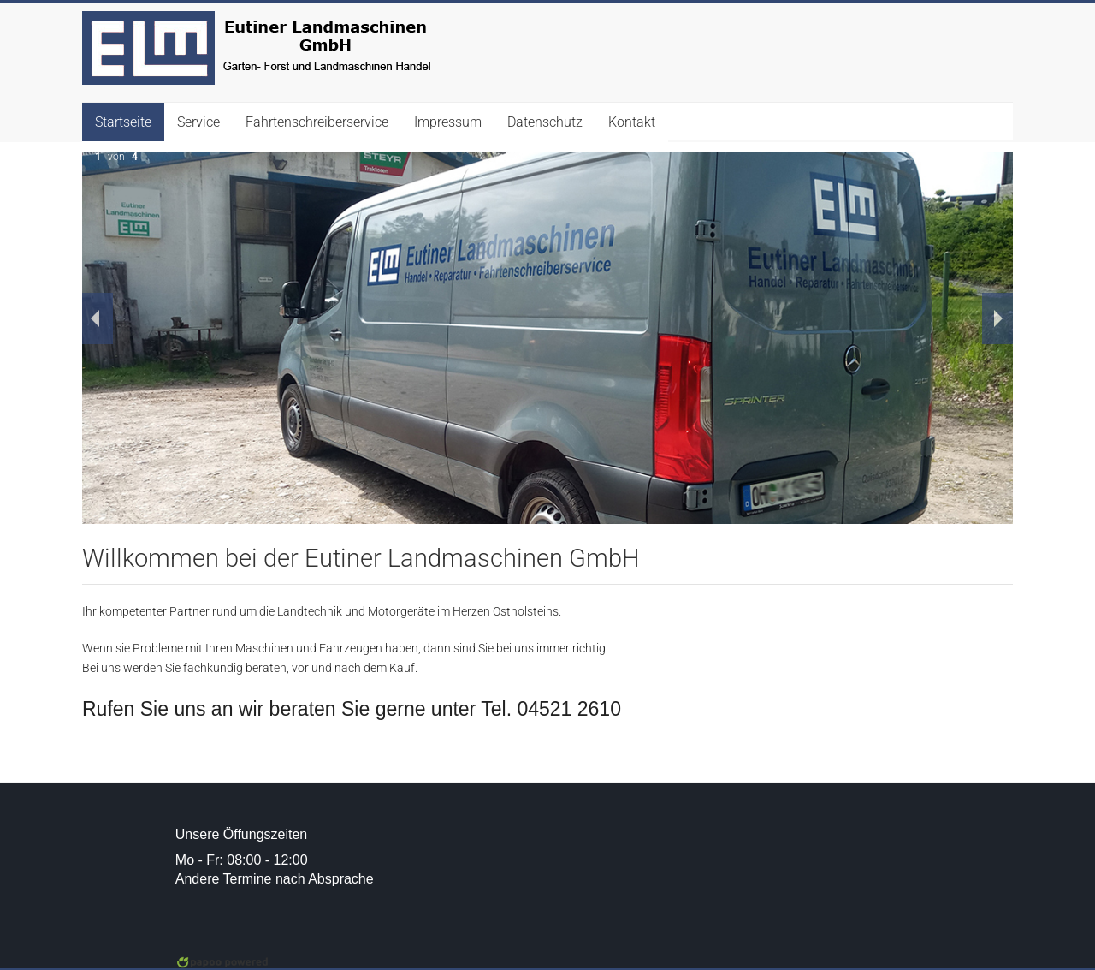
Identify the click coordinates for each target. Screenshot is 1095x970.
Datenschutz (545, 122)
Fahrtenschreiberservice (317, 122)
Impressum (448, 122)
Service (198, 122)
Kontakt (631, 122)
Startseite (123, 122)
